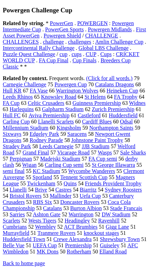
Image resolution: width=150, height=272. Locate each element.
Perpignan (21, 159)
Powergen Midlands (110, 29)
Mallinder (60, 196)
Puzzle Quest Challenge (29, 54)
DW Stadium (116, 214)
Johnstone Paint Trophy (97, 140)
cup (63, 54)
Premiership (78, 245)
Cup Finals (84, 60)
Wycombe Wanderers (91, 171)
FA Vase (39, 91)
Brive (41, 190)
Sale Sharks (133, 152)
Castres (63, 190)
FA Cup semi (103, 159)
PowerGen (61, 23)
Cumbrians (15, 227)
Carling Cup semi (64, 165)
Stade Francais (126, 208)
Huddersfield (123, 115)
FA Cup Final (53, 60)
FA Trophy (126, 97)
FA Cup (11, 103)
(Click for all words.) (109, 78)
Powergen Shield (62, 36)
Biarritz (88, 190)
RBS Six (42, 202)
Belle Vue (13, 245)
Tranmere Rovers (56, 233)
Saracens (77, 134)
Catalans (52, 208)
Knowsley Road (59, 97)
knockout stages (101, 233)
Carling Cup (16, 121)
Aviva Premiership (48, 115)
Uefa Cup (90, 196)
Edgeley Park (44, 134)
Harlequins (22, 109)
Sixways (12, 134)
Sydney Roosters (123, 190)
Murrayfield (16, 233)
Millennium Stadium (25, 128)
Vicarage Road (73, 152)
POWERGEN (92, 23)
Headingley (77, 221)
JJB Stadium (95, 146)
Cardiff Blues (97, 121)
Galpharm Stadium (62, 109)
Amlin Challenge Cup (119, 42)
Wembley (45, 227)
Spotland (42, 177)
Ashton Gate (46, 214)
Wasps (105, 152)
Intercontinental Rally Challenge (38, 48)
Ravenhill (108, 221)
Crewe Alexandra (72, 239)
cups (76, 54)
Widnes (137, 103)
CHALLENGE (101, 36)
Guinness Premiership (96, 103)
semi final (14, 171)
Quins (70, 183)
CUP (91, 54)
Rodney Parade (46, 140)
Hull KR (12, 91)
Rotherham (79, 251)
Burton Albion (86, 208)
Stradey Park (17, 146)
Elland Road (113, 251)
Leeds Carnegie (56, 146)
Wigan (29, 165)
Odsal (126, 121)
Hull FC (12, 115)
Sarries (17, 214)
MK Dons (48, 251)
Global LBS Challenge (104, 48)
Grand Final (36, 152)
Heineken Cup (122, 91)
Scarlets (11, 221)
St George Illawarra (113, 165)
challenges (79, 42)
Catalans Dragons (114, 84)
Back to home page (24, 263)
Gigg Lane (117, 227)
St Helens (95, 97)
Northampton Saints (111, 128)
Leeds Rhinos (18, 97)
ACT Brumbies (80, 227)
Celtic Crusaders (46, 103)
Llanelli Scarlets (56, 121)
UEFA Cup (45, 245)
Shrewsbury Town (120, 239)
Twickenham (41, 183)
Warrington (81, 214)
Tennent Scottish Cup (83, 177)
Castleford (89, 115)
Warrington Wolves (77, 91)
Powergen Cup (71, 84)
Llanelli (18, 190)
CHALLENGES (21, 42)
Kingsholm (69, 128)
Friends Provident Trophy (113, 183)
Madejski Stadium (60, 159)
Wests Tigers (42, 221)
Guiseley (109, 245)
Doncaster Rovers (80, 202)
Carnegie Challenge (24, 84)
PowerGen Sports (64, 29)
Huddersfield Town (24, 239)
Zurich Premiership (113, 109)
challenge (53, 42)
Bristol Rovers (26, 196)
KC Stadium (46, 171)
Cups (106, 54)
